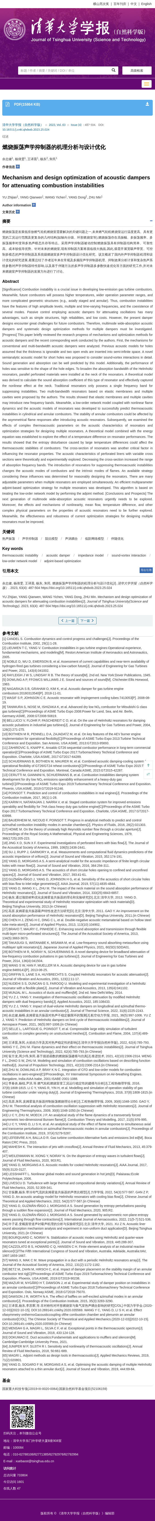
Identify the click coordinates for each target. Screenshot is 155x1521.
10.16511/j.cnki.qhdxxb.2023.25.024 (25, 130)
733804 (22, 1475)
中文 (134, 4)
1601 (20, 1482)
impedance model (91, 555)
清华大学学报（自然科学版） (23, 125)
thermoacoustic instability (20, 555)
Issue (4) (76, 125)
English (146, 4)
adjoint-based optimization (62, 561)
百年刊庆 (120, 4)
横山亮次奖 (101, 4)
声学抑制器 (30, 538)
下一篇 (87, 621)
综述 (5, 136)
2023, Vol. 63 (57, 125)
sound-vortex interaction (129, 555)
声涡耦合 (71, 538)
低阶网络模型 (94, 538)
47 (19, 1488)
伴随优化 (117, 538)
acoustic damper (58, 555)
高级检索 (137, 70)
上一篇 (68, 621)
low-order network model (19, 561)
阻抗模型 (51, 538)
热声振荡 (8, 538)
